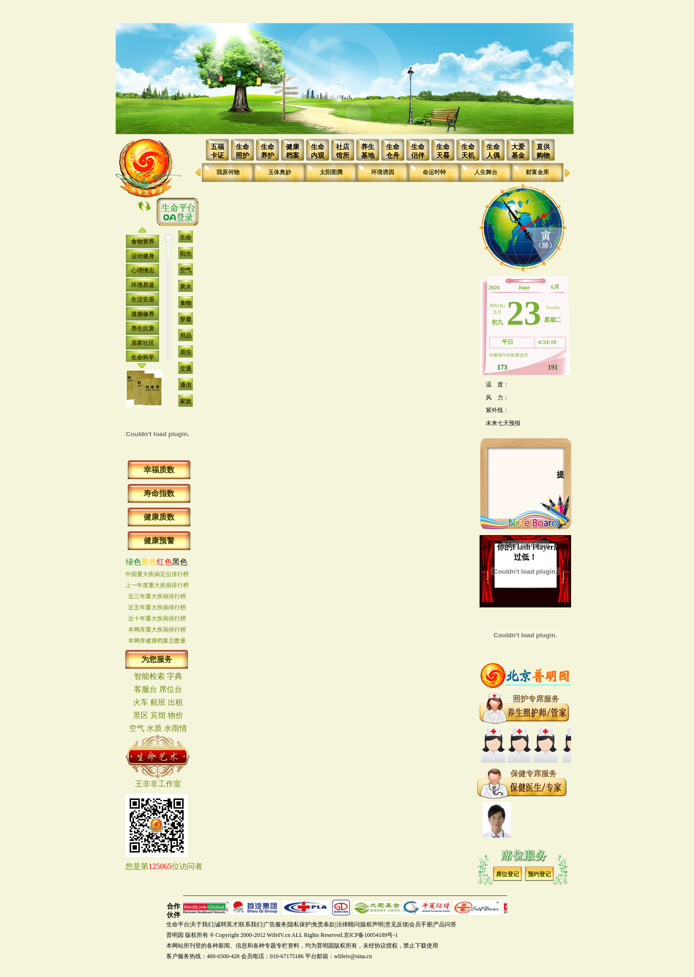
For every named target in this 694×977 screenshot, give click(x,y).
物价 (175, 715)
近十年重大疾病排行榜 (157, 618)
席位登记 (507, 874)
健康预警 (159, 541)
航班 (158, 702)
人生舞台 (485, 172)
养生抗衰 (142, 328)
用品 (185, 335)
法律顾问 (348, 924)
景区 (140, 715)
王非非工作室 (158, 784)
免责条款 (323, 924)
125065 (160, 866)
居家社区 (142, 343)
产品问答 (444, 924)
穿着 (185, 319)
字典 (174, 676)
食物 (185, 303)
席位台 (170, 689)
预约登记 (539, 874)
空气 (185, 270)
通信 (185, 385)
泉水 (185, 286)
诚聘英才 (226, 924)
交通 (185, 368)
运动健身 (142, 256)
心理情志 (142, 270)
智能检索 (149, 676)
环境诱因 (382, 172)
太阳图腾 (331, 172)
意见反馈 (396, 924)
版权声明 (372, 924)
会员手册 (420, 924)
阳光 (185, 253)
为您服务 (156, 659)
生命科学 (142, 357)
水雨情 (175, 728)
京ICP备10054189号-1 (371, 935)
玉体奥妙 (279, 172)
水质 (154, 728)
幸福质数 (159, 470)
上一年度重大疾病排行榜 (157, 585)
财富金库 (537, 172)
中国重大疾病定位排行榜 (157, 574)
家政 (185, 401)
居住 (185, 352)
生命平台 (177, 924)
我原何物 (228, 172)
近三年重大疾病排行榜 (157, 596)
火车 (140, 702)
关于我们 (202, 924)
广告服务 (275, 924)
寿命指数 (159, 493)
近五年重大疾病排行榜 (157, 607)
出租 (175, 702)
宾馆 (158, 715)
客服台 (145, 689)
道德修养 (142, 314)
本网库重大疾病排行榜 (157, 629)
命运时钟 (434, 172)
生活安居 (142, 299)
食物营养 (142, 241)
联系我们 (250, 924)
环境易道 (142, 285)
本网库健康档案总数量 (157, 640)
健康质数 (159, 517)
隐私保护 (299, 924)
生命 (185, 237)
